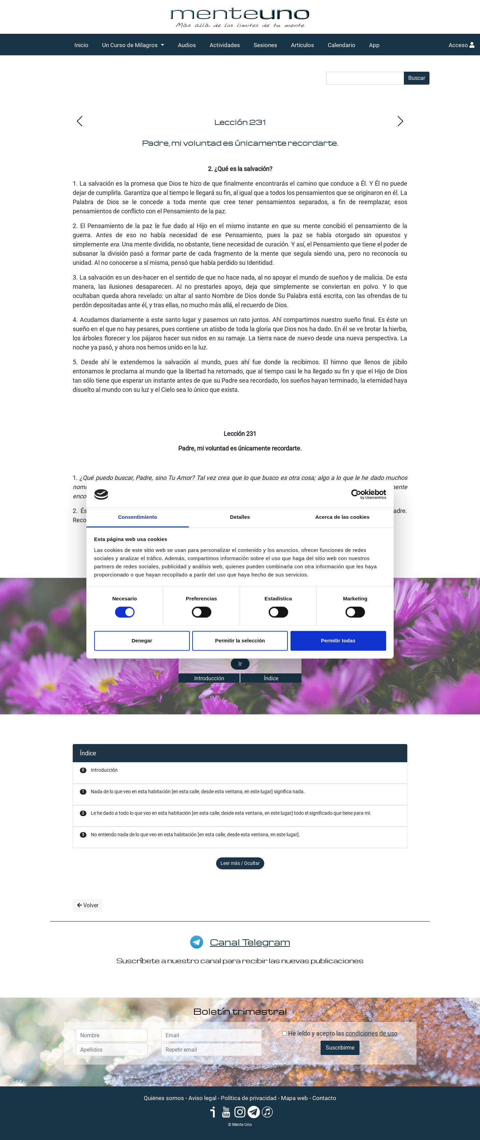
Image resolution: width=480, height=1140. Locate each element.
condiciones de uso (371, 1033)
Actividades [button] (225, 45)
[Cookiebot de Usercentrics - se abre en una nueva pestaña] (356, 494)
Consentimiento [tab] (137, 517)
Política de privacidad (249, 1098)
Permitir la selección (240, 640)
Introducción (209, 678)
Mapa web (294, 1098)
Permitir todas (338, 640)
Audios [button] (187, 45)
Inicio (81, 45)
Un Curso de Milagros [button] (130, 45)
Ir (240, 663)
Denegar (141, 640)
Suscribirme (340, 1047)
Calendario (341, 45)
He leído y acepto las (339, 1033)
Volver (87, 905)
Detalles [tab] (240, 517)
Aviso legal (202, 1098)
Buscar (416, 78)
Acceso (462, 45)
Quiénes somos (164, 1098)
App (374, 45)
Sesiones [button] (265, 45)
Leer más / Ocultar (240, 863)
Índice (271, 678)
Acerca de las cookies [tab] (342, 517)
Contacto (324, 1098)
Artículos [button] (302, 45)
